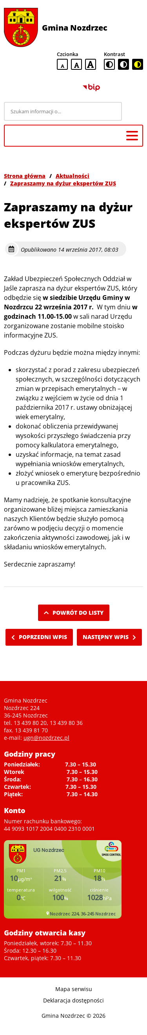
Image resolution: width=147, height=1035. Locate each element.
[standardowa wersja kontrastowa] (109, 64)
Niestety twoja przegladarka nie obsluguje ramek (63, 879)
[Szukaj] (133, 111)
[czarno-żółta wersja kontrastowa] (137, 64)
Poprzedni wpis (39, 637)
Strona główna (24, 176)
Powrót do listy (73, 612)
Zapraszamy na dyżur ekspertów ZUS (63, 183)
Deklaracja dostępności (73, 1000)
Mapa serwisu (73, 989)
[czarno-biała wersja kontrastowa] (123, 64)
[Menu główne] (132, 135)
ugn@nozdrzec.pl (46, 737)
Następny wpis (109, 637)
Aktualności (72, 176)
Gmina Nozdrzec (74, 27)
